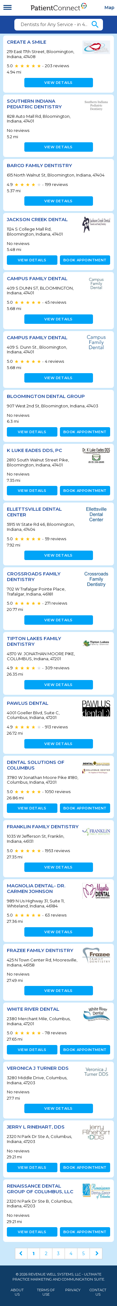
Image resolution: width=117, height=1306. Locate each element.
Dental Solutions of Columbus (35, 765)
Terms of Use (46, 1292)
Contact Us (98, 1292)
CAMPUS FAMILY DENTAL (37, 278)
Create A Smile (26, 42)
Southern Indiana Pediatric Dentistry (34, 104)
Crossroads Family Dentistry (34, 576)
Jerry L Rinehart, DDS (36, 1127)
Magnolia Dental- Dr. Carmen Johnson (36, 888)
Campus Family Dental (37, 337)
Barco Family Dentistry (39, 165)
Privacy (72, 1290)
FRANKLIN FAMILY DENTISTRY (43, 827)
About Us (17, 1292)
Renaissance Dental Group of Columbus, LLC (40, 1188)
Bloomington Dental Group (46, 396)
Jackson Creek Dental (37, 219)
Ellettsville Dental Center (34, 512)
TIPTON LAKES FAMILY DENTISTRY (34, 641)
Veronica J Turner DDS (38, 1068)
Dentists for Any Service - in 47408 (55, 24)
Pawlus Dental (27, 703)
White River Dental (33, 1009)
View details (58, 82)
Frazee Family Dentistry (40, 950)
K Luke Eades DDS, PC (34, 450)
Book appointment (85, 260)
